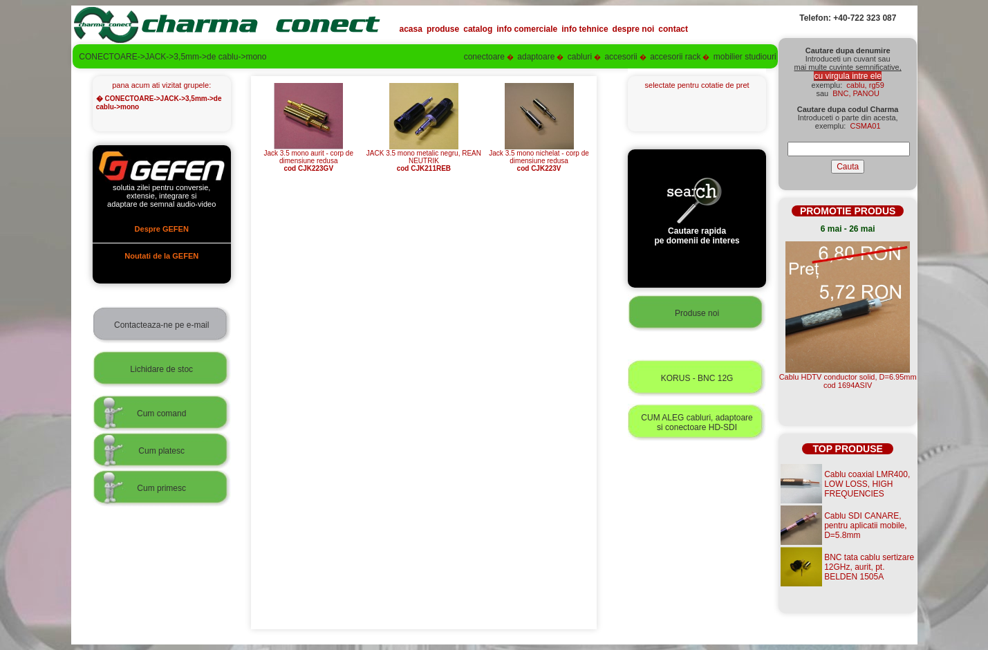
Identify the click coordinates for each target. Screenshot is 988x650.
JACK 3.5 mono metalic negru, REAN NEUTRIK (423, 157)
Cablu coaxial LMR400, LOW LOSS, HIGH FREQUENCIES (867, 484)
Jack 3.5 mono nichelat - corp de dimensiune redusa (539, 157)
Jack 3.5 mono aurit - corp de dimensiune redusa (308, 157)
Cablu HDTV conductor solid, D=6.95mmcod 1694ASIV (848, 381)
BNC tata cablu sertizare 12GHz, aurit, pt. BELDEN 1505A (869, 567)
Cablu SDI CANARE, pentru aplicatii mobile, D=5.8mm (865, 525)
